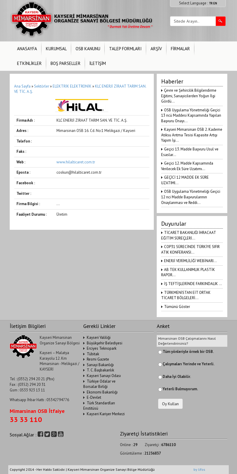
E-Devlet (94, 397)
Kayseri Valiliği (99, 337)
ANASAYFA (27, 48)
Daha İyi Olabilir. (177, 376)
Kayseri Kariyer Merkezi (106, 413)
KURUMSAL (56, 48)
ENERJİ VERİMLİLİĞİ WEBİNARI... (190, 260)
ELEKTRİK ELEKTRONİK (72, 86)
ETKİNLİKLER (29, 63)
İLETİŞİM (97, 63)
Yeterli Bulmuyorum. (180, 388)
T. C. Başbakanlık (100, 370)
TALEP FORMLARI (125, 48)
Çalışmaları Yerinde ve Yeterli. (188, 363)
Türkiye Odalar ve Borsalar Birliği (99, 384)
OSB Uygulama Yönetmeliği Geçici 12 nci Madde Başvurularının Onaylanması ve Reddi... (190, 197)
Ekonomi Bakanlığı (102, 392)
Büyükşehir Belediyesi (104, 343)
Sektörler (41, 86)
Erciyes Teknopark (101, 348)
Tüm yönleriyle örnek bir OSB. (188, 351)
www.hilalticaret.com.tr (75, 162)
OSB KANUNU (88, 48)
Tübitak (93, 353)
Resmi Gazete (98, 359)
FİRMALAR (180, 48)
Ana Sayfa (22, 86)
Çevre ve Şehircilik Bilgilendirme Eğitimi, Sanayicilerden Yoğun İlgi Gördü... (188, 96)
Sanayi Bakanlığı (100, 364)
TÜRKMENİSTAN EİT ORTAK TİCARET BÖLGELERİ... (186, 295)
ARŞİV (156, 48)
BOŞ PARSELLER (66, 63)
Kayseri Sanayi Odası (104, 375)
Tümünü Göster (177, 306)
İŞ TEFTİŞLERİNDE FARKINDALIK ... (193, 283)
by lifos (199, 469)
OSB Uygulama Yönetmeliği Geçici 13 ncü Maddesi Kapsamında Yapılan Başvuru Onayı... (191, 115)
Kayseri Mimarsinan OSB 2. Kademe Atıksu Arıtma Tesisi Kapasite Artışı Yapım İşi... (191, 135)
